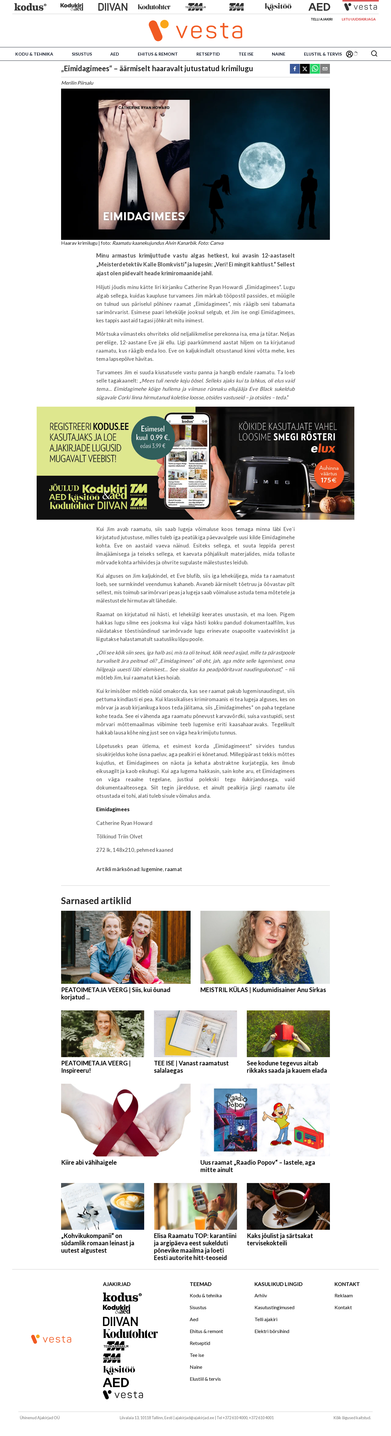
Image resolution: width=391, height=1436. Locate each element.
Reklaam (343, 1295)
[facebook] (295, 69)
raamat (173, 869)
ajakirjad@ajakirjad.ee (194, 1417)
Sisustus (82, 54)
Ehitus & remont (158, 54)
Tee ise (246, 54)
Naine (278, 54)
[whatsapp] (315, 69)
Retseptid (208, 54)
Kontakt (343, 1307)
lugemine (152, 869)
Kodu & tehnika (34, 54)
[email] (325, 69)
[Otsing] (374, 54)
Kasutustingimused (274, 1307)
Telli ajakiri (322, 19)
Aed (114, 54)
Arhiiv (260, 1295)
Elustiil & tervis (323, 54)
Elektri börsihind (271, 1331)
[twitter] (305, 69)
